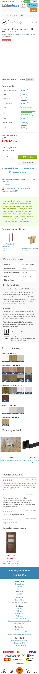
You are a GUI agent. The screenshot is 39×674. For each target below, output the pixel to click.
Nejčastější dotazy (19, 623)
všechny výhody (31, 22)
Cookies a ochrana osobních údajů (19, 621)
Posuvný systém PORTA (30, 248)
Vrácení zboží (19, 613)
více (22, 1)
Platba (19, 611)
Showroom (3, 671)
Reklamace (19, 616)
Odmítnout (34, 1)
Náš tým (19, 586)
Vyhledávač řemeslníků (19, 632)
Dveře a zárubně (19, 643)
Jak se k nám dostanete (19, 602)
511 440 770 (19, 575)
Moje (11, 671)
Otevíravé (22, 79)
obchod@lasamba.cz (19, 570)
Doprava (19, 608)
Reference (19, 591)
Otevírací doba (19, 600)
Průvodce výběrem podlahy (19, 640)
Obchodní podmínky (19, 618)
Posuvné (30, 79)
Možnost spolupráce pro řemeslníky (19, 634)
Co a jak (27, 671)
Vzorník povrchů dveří (20, 645)
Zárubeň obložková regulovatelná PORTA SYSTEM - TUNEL (8, 246)
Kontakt (35, 671)
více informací (5, 181)
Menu (19, 670)
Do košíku (28, 157)
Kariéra (19, 589)
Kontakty (19, 594)
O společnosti (19, 584)
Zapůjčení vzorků (19, 629)
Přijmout (27, 1)
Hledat (34, 10)
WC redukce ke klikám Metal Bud (10, 460)
